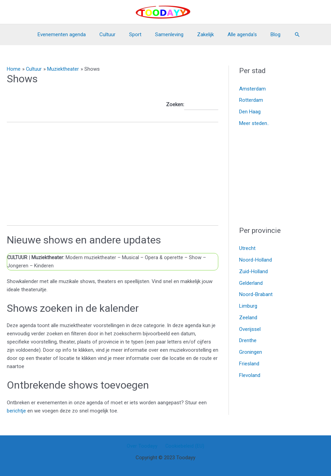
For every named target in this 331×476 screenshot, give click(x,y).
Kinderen (44, 266)
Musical (131, 257)
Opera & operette (165, 257)
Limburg (248, 306)
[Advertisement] (112, 177)
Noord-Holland (255, 260)
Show (196, 257)
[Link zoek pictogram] (285, 34)
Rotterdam (251, 100)
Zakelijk (202, 34)
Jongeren (17, 266)
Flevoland (249, 375)
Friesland (249, 364)
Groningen (250, 352)
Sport (139, 34)
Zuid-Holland (253, 271)
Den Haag (250, 112)
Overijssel (250, 329)
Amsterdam (252, 89)
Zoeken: (192, 105)
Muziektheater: (48, 257)
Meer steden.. (254, 123)
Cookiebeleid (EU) (183, 446)
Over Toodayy (143, 446)
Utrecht (247, 248)
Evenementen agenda (72, 34)
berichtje (17, 410)
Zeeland (248, 317)
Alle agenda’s (235, 34)
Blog (265, 34)
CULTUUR (17, 257)
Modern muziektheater (91, 257)
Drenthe (248, 340)
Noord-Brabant (256, 294)
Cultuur (114, 34)
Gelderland (251, 283)
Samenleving (169, 34)
